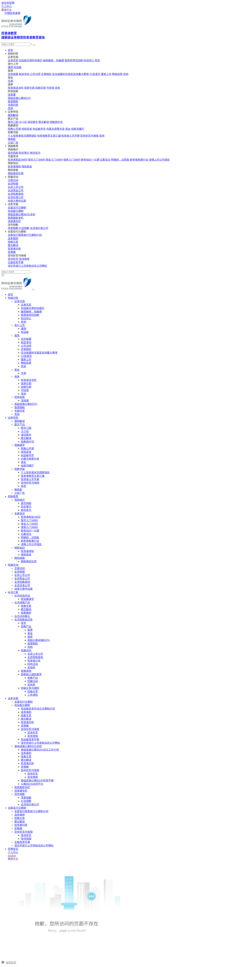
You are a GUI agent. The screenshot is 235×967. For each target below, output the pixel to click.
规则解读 (13, 115)
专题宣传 (19, 513)
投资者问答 (14, 248)
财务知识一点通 (90, 159)
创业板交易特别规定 (30, 60)
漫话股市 (32, 122)
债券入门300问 (71, 159)
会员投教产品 (22, 602)
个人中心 (6, 6)
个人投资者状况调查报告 (22, 135)
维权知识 (19, 547)
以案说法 (105, 159)
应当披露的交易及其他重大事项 (70, 74)
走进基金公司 (16, 190)
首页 (10, 50)
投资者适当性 (16, 87)
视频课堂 (19, 445)
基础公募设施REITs (38, 640)
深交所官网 (7, 2)
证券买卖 (13, 60)
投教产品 (26, 626)
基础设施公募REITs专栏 (21, 214)
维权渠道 (27, 166)
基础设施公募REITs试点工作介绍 (40, 749)
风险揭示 (19, 499)
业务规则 (13, 238)
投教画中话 (56, 122)
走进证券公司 (16, 197)
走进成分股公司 (39, 228)
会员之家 (13, 592)
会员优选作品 (22, 595)
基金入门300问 (54, 159)
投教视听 (26, 612)
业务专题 (13, 204)
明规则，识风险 (120, 159)
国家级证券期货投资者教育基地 (23, 37)
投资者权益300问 (17, 159)
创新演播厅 (77, 128)
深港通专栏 (14, 221)
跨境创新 (19, 397)
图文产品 (19, 424)
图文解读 (44, 122)
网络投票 (117, 74)
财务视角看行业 (139, 159)
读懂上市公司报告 (159, 159)
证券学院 (13, 111)
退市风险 (13, 152)
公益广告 (13, 142)
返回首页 (11, 962)
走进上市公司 (16, 187)
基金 (67, 128)
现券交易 (29, 87)
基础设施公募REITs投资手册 (37, 780)
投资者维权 (14, 166)
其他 (97, 60)
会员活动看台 (22, 616)
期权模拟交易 (16, 173)
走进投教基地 (16, 193)
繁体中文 (6, 9)
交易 (10, 81)
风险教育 (13, 146)
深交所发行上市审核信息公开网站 (27, 265)
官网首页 (13, 849)
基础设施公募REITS (19, 98)
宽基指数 (13, 228)
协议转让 (89, 60)
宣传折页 (13, 259)
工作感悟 (32, 695)
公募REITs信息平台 (32, 783)
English (12, 855)
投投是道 (27, 128)
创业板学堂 (39, 128)
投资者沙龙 (33, 660)
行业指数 (24, 228)
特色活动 (32, 664)
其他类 (31, 667)
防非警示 (24, 152)
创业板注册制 (16, 211)
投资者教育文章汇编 (49, 135)
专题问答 (13, 104)
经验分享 (32, 691)
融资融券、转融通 (53, 60)
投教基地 (26, 671)
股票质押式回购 (74, 60)
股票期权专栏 (16, 217)
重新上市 (106, 74)
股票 (17, 335)
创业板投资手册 (30, 739)
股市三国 (13, 122)
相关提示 (35, 152)
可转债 (50, 87)
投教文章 (13, 241)
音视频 (12, 252)
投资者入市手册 (70, 135)
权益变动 (24, 74)
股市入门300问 (36, 159)
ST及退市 (94, 74)
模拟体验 (19, 558)
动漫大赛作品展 (17, 200)
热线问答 (13, 53)
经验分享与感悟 (30, 688)
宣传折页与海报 (89, 135)
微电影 (12, 139)
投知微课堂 (27, 599)
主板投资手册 (16, 262)
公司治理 (35, 74)
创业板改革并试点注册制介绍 (38, 708)
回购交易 (40, 87)
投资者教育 (9, 33)
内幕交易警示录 (55, 128)
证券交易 (19, 301)
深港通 (12, 94)
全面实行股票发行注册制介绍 (25, 235)
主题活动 (13, 180)
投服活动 (13, 176)
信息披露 (13, 74)
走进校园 (13, 183)
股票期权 (13, 101)
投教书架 (19, 469)
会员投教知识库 (23, 619)
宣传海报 (24, 259)
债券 (17, 376)
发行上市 (19, 325)
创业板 (18, 67)
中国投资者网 (12, 13)
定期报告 (46, 74)
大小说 (23, 122)
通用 (10, 67)
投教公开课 (14, 128)
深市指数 (19, 794)
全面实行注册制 (17, 207)
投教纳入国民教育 (31, 674)
